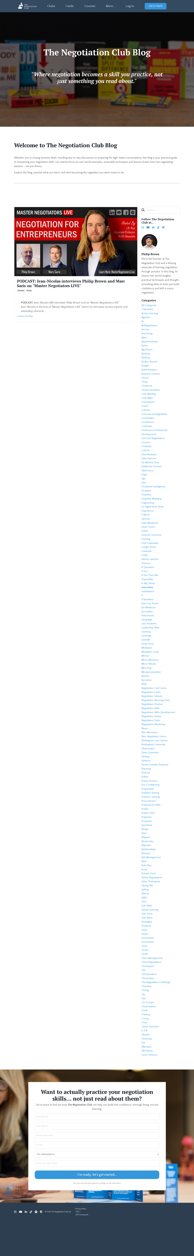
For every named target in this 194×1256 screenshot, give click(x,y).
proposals (147, 845)
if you (144, 583)
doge (144, 482)
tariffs (144, 984)
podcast (29, 291)
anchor (145, 331)
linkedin (146, 655)
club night (147, 402)
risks (144, 887)
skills (144, 925)
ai (142, 322)
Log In (130, 6)
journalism (147, 626)
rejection (146, 870)
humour (146, 575)
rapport (146, 862)
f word (145, 524)
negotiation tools (151, 739)
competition (148, 423)
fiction (145, 541)
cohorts (145, 415)
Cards (70, 6)
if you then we (149, 588)
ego (143, 486)
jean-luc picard (150, 617)
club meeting (148, 398)
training (145, 1047)
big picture (147, 352)
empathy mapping (151, 508)
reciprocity (147, 866)
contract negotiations (153, 444)
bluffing (145, 360)
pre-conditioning (150, 807)
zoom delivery (149, 1089)
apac (144, 339)
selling (145, 916)
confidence (147, 427)
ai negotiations (149, 326)
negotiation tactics (152, 735)
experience (147, 520)
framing (145, 550)
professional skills (151, 828)
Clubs (51, 6)
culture (145, 457)
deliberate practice (151, 474)
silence (145, 921)
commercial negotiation (154, 419)
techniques (147, 996)
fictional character (151, 545)
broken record (149, 364)
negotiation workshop (154, 744)
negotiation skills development (158, 731)
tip (143, 1026)
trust (144, 1055)
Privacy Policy (80, 1244)
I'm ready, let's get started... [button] (97, 1210)
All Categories (149, 305)
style (144, 959)
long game (147, 659)
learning (146, 647)
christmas (147, 390)
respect (145, 878)
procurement (148, 824)
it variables (147, 613)
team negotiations (151, 992)
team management (152, 988)
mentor (145, 672)
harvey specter (150, 571)
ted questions (149, 1005)
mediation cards (150, 668)
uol (143, 1077)
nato (144, 701)
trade (144, 1043)
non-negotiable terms (154, 756)
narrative (146, 697)
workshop (147, 1085)
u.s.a (144, 1064)
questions (147, 849)
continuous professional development (154, 438)
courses (146, 449)
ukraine (145, 1068)
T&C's (77, 1247)
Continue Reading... (25, 316)
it (142, 609)
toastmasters (148, 1039)
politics (145, 798)
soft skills (146, 933)
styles (144, 963)
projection (147, 841)
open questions (150, 773)
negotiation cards (151, 710)
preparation (147, 811)
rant (143, 857)
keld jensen (148, 630)
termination (148, 1009)
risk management (151, 883)
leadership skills (150, 642)
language (146, 634)
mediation (147, 664)
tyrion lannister (150, 1060)
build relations (149, 373)
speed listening (150, 937)
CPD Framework (81, 1250)
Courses (89, 6)
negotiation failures (152, 714)
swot (144, 975)
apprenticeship (150, 343)
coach (145, 411)
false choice (148, 537)
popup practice (149, 803)
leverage (146, 651)
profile (144, 832)
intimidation (148, 605)
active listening (150, 314)
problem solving (150, 815)
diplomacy (147, 478)
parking (145, 777)
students (146, 954)
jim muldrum (148, 621)
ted (143, 1001)
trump (145, 1051)
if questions (148, 579)
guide (144, 567)
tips (143, 1030)
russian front (148, 900)
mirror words (149, 680)
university (147, 1072)
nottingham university (153, 765)
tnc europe (147, 1034)
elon (143, 491)
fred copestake (150, 554)
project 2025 (148, 836)
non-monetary (149, 752)
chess (144, 385)
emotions (146, 499)
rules (144, 895)
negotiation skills (151, 727)
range (144, 853)
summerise (147, 971)
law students (149, 638)
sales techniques (151, 908)
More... (110, 6)
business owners (151, 377)
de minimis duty (150, 470)
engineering (147, 512)
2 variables (147, 309)
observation (148, 769)
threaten (146, 1018)
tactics (145, 980)
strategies (146, 950)
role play (146, 891)
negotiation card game (154, 706)
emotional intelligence (153, 495)
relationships (148, 874)
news (144, 748)
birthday (146, 356)
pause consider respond (155, 786)
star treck (147, 942)
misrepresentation (151, 689)
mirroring (146, 685)
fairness (145, 529)
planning (146, 790)
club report (148, 406)
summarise (147, 967)
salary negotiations (152, 904)
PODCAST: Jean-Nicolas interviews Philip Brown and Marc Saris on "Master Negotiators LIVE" (72, 283)
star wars (147, 946)
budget (145, 368)
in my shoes (148, 596)
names (145, 693)
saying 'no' (147, 912)
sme (143, 929)
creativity (146, 453)
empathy (146, 503)
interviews (21, 291)
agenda (145, 318)
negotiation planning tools (156, 718)
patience (146, 782)
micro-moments (150, 676)
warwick (146, 1081)
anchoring (147, 335)
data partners (148, 465)
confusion (147, 432)
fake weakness (150, 533)
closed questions (151, 394)
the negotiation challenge (156, 1013)
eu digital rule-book (152, 516)
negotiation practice (152, 723)
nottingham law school (154, 760)
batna (144, 347)
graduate (146, 562)
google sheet (148, 558)
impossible (147, 592)
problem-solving (150, 819)
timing (145, 1022)
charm (145, 381)
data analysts (149, 461)
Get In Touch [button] (155, 6)
